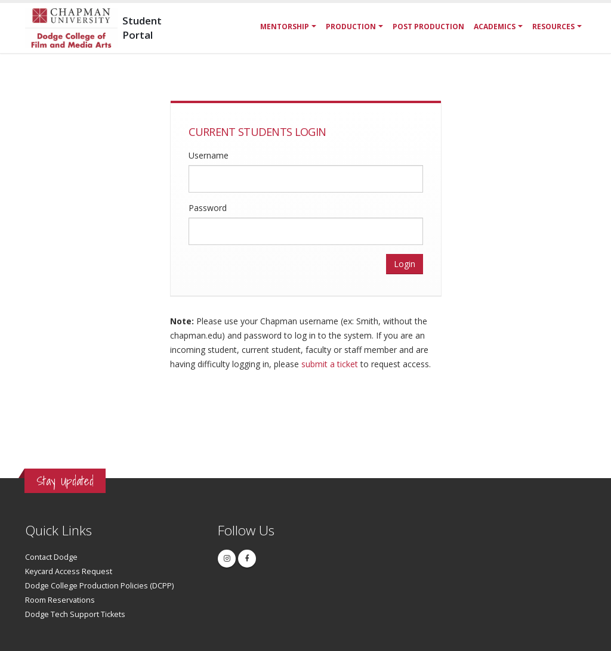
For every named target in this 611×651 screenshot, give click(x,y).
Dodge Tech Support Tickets (75, 614)
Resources (553, 26)
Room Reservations (60, 600)
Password (208, 207)
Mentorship (284, 26)
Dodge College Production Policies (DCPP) (99, 586)
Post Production (428, 26)
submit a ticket (329, 364)
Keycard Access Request (68, 571)
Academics (495, 26)
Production (351, 26)
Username (209, 155)
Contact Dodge (51, 557)
